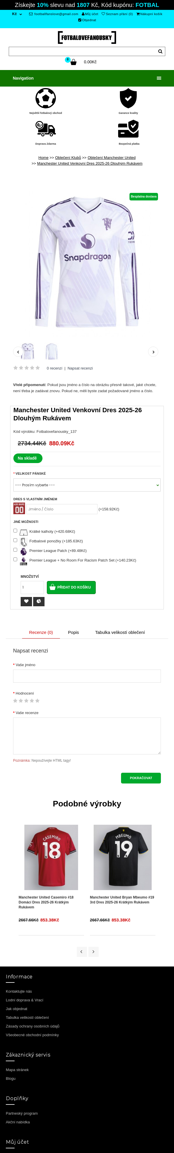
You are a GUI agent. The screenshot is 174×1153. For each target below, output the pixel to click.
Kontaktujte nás (19, 991)
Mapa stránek (17, 1070)
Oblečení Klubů (68, 157)
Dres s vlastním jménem (35, 499)
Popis (73, 632)
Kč (14, 14)
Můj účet (90, 14)
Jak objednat (16, 1009)
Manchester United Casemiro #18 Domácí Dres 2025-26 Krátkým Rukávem (46, 902)
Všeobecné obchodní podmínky (32, 1035)
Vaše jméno (25, 665)
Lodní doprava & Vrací (24, 1000)
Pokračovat (141, 778)
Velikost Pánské (30, 473)
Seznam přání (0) (117, 14)
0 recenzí (54, 368)
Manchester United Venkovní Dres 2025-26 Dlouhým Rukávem (90, 163)
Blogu (10, 1078)
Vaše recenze (27, 713)
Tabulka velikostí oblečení (120, 632)
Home (43, 157)
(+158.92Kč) (109, 509)
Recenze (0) (41, 632)
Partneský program (22, 1113)
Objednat (87, 20)
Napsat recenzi (80, 368)
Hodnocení (25, 693)
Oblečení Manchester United (112, 157)
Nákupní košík (149, 14)
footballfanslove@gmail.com (53, 14)
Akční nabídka (18, 1122)
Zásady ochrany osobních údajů (32, 1026)
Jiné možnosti (25, 521)
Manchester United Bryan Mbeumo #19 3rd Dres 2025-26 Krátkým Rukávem (122, 899)
